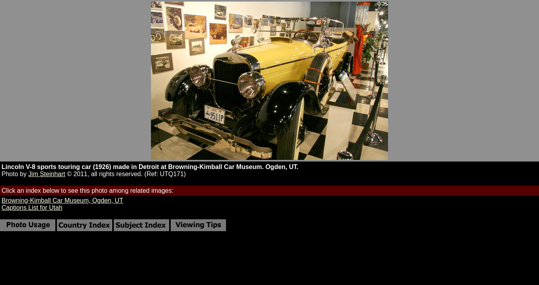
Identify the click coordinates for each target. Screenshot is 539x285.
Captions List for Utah (32, 207)
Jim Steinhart (46, 174)
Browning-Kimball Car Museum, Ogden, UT (62, 200)
